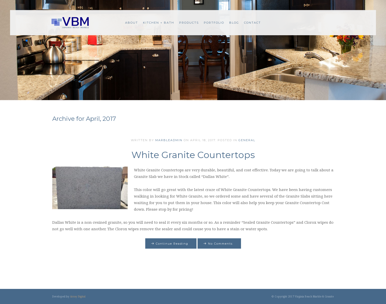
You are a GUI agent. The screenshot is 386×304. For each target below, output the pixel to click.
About (131, 22)
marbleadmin (168, 140)
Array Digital (77, 296)
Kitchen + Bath (158, 22)
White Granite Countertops (193, 154)
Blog (234, 22)
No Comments (220, 243)
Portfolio (214, 22)
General (246, 140)
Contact (252, 22)
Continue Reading (172, 243)
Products (189, 22)
